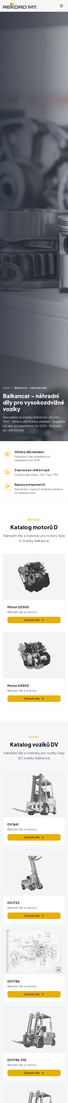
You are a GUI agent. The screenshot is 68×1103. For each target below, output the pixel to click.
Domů (6, 387)
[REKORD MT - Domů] (20, 6)
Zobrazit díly (34, 619)
